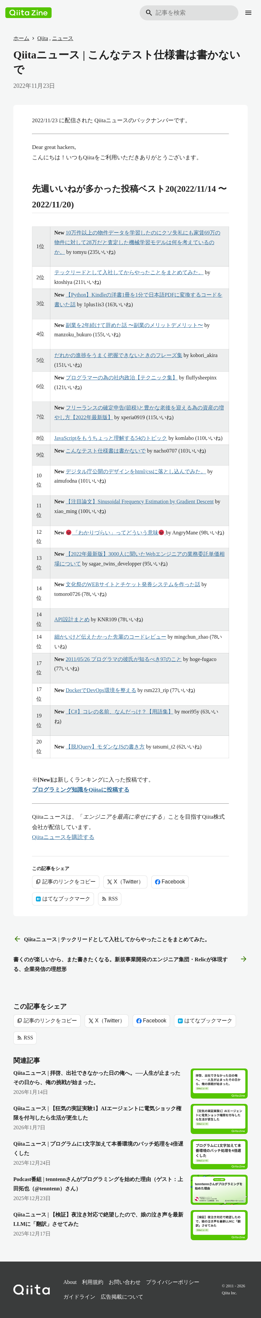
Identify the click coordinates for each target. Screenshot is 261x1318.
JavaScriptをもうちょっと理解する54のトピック (110, 438)
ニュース (62, 38)
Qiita (42, 38)
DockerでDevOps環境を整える (101, 690)
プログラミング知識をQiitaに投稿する (80, 790)
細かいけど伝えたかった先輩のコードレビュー (110, 637)
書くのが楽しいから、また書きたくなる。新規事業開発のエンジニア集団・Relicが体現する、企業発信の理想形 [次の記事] (130, 963)
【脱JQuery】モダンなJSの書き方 (105, 747)
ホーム (21, 38)
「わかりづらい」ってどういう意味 (116, 532)
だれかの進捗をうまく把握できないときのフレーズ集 (118, 355)
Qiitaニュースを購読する (63, 837)
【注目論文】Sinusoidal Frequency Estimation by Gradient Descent (140, 501)
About (70, 1282)
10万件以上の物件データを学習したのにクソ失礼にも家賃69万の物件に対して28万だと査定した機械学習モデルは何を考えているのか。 (137, 242)
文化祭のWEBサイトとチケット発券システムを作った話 (133, 584)
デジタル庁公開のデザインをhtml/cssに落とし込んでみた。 (136, 471)
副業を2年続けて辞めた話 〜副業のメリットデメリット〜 (134, 325)
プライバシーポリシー (172, 1282)
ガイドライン (79, 1297)
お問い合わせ (125, 1282)
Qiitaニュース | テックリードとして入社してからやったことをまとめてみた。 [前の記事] (111, 939)
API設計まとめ (72, 619)
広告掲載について (122, 1297)
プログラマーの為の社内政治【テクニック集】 (122, 377)
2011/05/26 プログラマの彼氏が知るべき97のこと (124, 659)
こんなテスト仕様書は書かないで (106, 451)
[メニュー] (248, 12)
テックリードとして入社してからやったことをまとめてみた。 (129, 272)
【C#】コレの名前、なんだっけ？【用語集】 (119, 711)
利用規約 (92, 1282)
